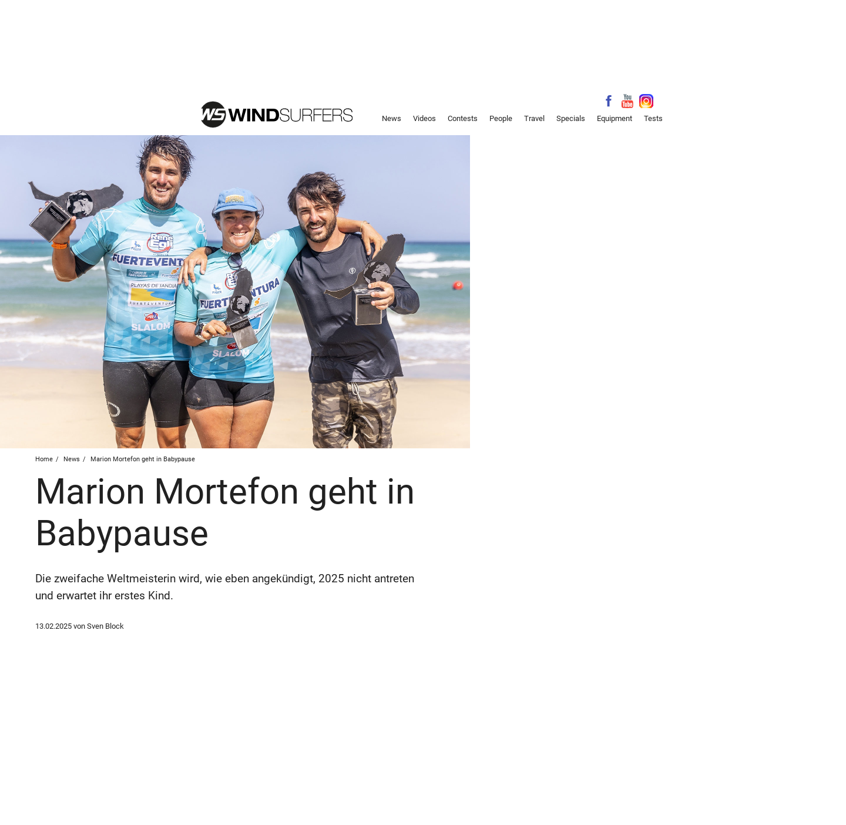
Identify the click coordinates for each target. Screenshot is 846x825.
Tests (653, 118)
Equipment (614, 118)
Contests (463, 118)
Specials (570, 118)
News (391, 118)
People (500, 118)
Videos (424, 118)
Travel (534, 118)
